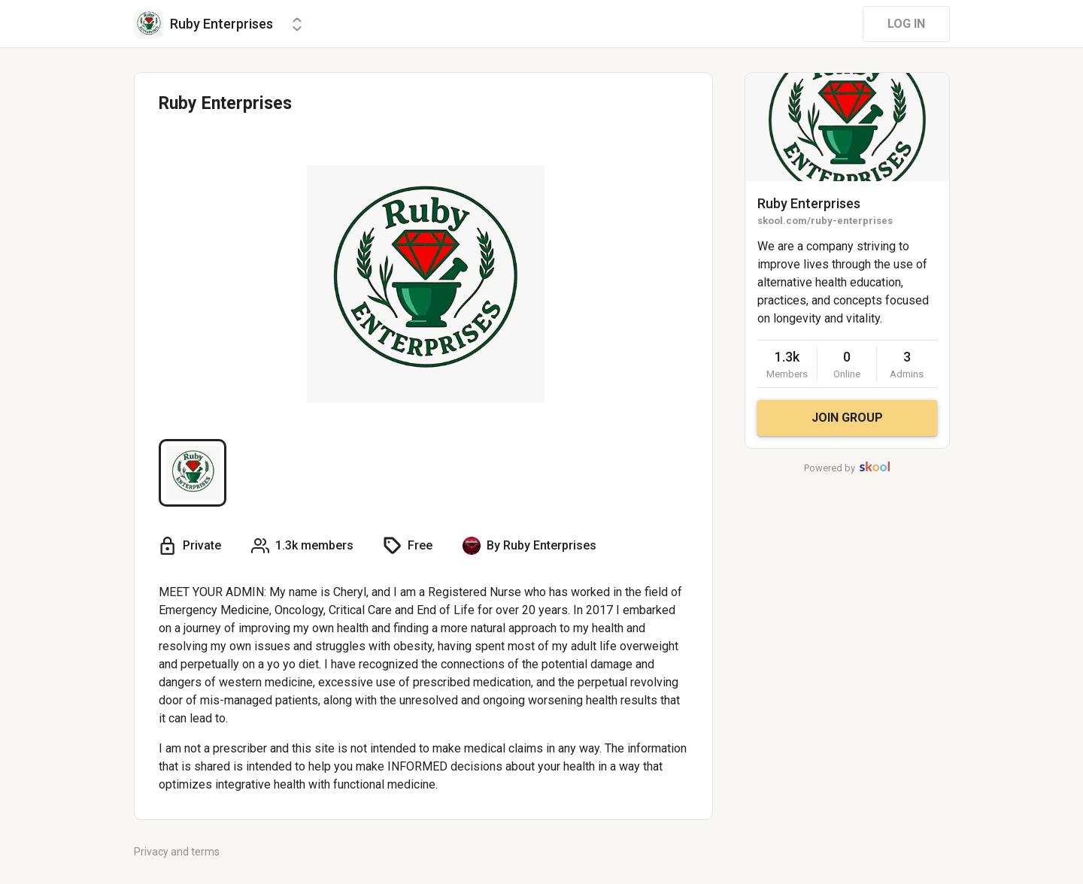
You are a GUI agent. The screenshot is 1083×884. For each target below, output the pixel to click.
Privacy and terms (177, 852)
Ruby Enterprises (808, 203)
